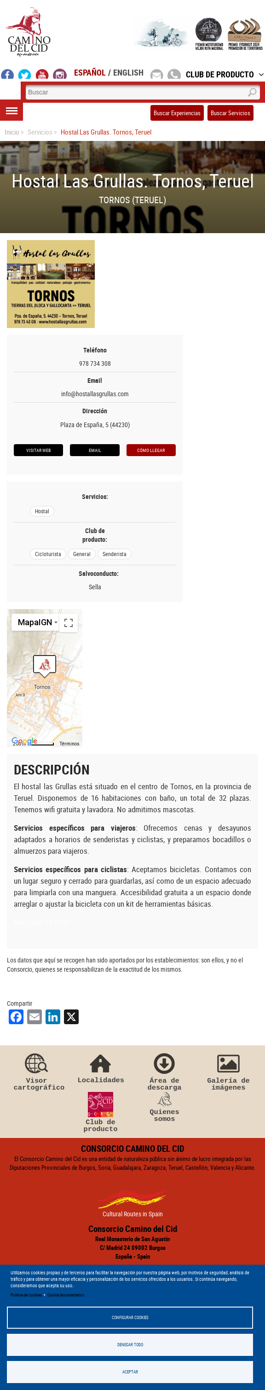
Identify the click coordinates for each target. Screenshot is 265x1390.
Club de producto (101, 1112)
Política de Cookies (26, 1294)
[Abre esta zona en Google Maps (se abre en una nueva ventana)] (24, 741)
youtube (42, 74)
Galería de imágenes (229, 1071)
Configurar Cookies (130, 1317)
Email (95, 450)
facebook (7, 74)
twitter (25, 74)
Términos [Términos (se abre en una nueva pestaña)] (70, 743)
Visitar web (38, 450)
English (128, 72)
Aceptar (130, 1371)
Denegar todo (130, 1344)
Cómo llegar (151, 450)
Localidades (101, 1067)
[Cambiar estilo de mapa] (36, 622)
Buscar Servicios (230, 113)
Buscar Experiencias (177, 113)
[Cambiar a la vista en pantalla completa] (68, 623)
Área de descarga (165, 1071)
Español (90, 72)
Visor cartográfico (37, 1071)
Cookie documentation (65, 1294)
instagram (60, 74)
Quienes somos (165, 1107)
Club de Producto (225, 74)
